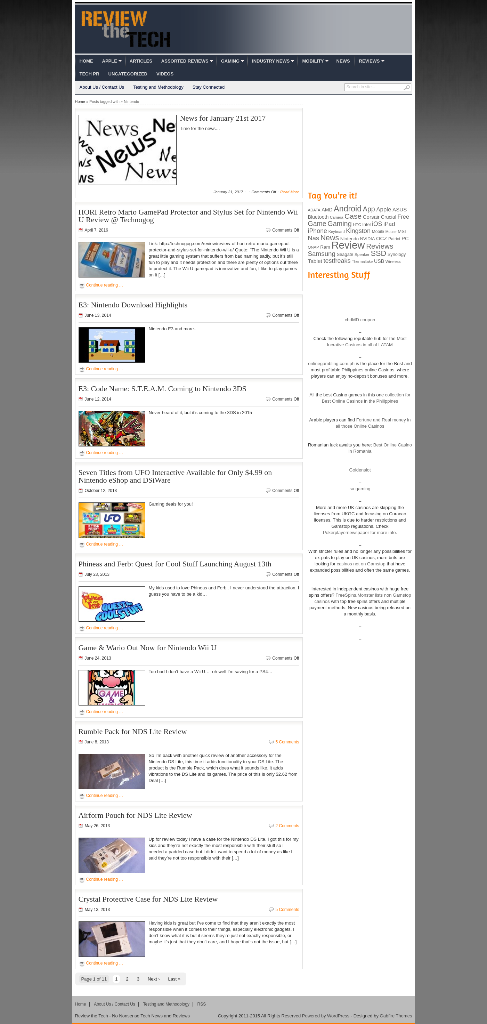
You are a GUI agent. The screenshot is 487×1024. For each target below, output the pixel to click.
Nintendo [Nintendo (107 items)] (349, 238)
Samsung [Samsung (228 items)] (322, 253)
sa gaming (360, 488)
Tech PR (89, 73)
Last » (174, 979)
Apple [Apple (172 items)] (383, 209)
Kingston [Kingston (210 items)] (358, 230)
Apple (109, 61)
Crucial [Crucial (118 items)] (388, 217)
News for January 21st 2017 (223, 118)
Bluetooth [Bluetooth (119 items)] (318, 217)
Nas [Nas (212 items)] (313, 238)
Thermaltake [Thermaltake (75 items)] (362, 261)
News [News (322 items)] (329, 238)
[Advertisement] (360, 141)
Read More (289, 192)
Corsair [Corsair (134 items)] (371, 217)
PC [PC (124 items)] (404, 238)
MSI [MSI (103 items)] (402, 231)
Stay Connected (209, 87)
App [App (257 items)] (369, 209)
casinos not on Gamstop (360, 563)
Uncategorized (127, 73)
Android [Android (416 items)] (348, 208)
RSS (201, 1004)
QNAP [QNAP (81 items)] (313, 247)
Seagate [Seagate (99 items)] (345, 254)
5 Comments (287, 742)
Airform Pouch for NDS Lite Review (135, 815)
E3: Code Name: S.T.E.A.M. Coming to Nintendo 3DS (163, 388)
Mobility (313, 61)
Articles (141, 61)
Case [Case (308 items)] (353, 216)
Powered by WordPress (325, 1015)
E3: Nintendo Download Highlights (133, 304)
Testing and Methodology (158, 87)
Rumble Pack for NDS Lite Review (133, 731)
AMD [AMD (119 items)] (327, 209)
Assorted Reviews (185, 61)
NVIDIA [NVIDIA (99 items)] (367, 238)
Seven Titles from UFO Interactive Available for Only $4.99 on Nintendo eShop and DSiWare (175, 476)
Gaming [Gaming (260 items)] (339, 223)
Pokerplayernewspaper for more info (359, 532)
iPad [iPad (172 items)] (389, 224)
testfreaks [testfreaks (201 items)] (337, 260)
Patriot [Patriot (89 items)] (394, 238)
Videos (164, 73)
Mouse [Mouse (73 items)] (391, 231)
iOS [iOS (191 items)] (377, 223)
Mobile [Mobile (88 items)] (378, 231)
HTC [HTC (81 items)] (357, 225)
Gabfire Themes (396, 1015)
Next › (154, 979)
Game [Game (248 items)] (317, 223)
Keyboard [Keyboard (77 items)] (336, 231)
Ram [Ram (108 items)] (325, 247)
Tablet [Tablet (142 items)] (315, 261)
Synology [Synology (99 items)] (397, 254)
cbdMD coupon (360, 319)
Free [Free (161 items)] (403, 216)
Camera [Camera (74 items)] (336, 217)
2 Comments (287, 825)
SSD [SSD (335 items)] (379, 253)
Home (86, 61)
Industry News (271, 61)
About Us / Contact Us (102, 87)
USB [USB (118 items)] (379, 261)
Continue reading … (104, 285)
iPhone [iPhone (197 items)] (317, 230)
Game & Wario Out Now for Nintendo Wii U (148, 647)
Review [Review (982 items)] (348, 245)
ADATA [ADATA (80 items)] (314, 210)
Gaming (230, 61)
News (343, 61)
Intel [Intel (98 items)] (366, 224)
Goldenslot (360, 470)
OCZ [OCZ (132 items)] (381, 238)
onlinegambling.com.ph (331, 363)
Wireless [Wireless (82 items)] (393, 261)
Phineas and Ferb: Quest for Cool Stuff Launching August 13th (175, 563)
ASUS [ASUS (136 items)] (399, 209)
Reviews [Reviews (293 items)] (379, 246)
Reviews (369, 61)
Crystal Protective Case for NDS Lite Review (148, 899)
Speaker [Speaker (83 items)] (362, 254)
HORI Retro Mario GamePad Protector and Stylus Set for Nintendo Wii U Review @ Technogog (188, 216)
